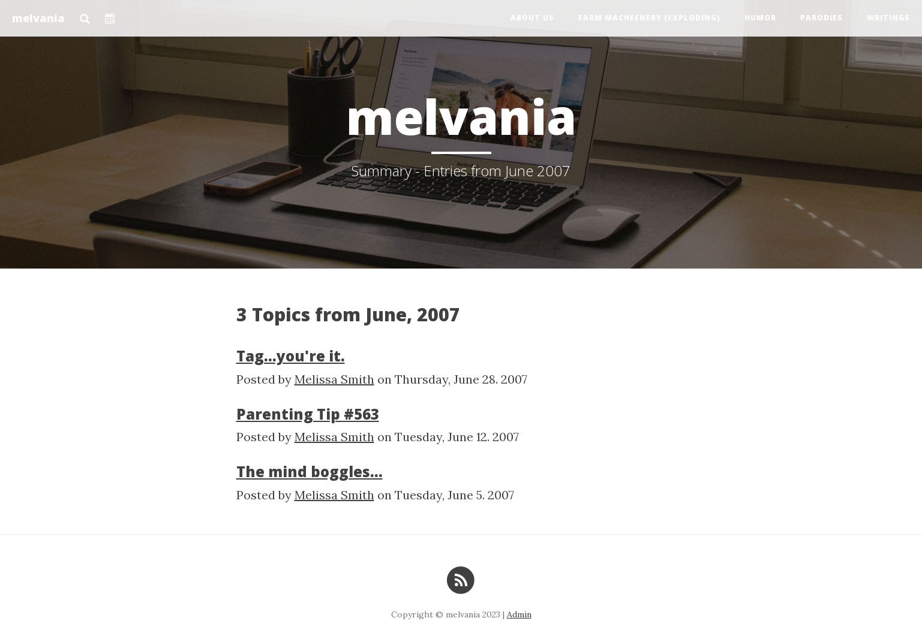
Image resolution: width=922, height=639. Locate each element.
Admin (519, 614)
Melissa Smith (334, 379)
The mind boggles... (309, 471)
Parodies (821, 18)
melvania (38, 18)
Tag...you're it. (290, 356)
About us (532, 18)
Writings (888, 18)
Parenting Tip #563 (307, 414)
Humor (760, 18)
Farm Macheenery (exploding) (649, 18)
